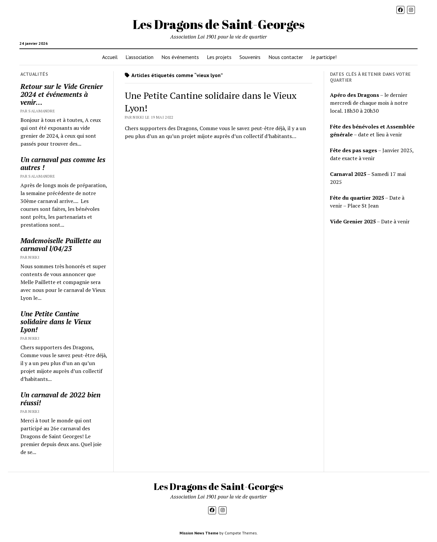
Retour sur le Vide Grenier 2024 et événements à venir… (61, 94)
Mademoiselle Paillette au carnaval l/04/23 (60, 244)
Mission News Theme (198, 532)
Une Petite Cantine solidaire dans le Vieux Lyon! (55, 321)
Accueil (110, 57)
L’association (139, 57)
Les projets (219, 57)
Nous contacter (285, 57)
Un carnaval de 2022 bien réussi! (60, 399)
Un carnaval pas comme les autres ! (62, 163)
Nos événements (180, 57)
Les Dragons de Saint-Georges (219, 24)
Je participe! (324, 57)
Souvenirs (249, 57)
